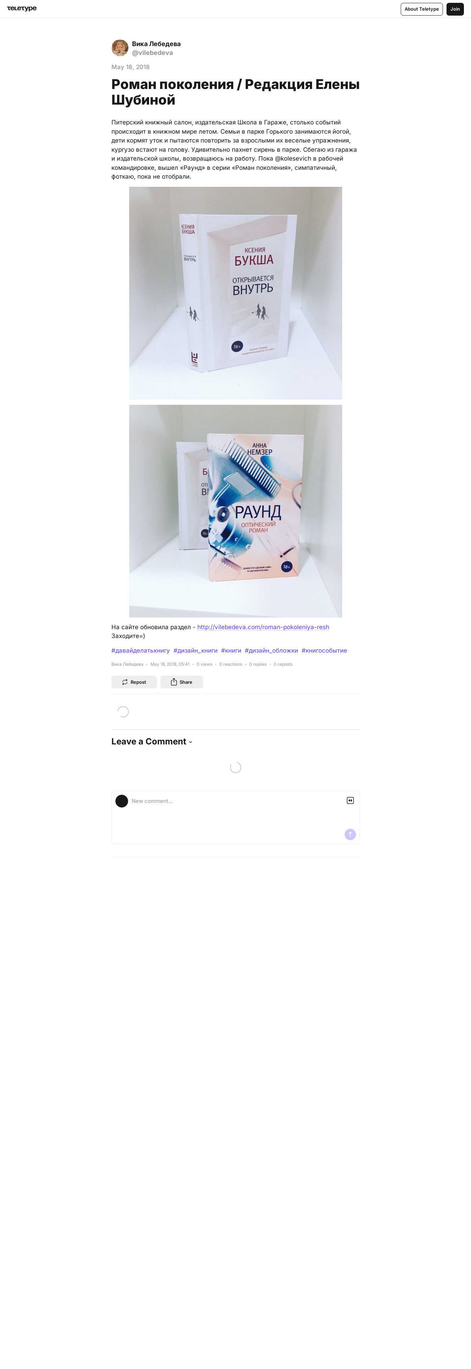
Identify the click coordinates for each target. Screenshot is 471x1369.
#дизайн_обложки (271, 650)
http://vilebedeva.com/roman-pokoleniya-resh (263, 627)
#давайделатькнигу (140, 650)
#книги (231, 650)
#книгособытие (324, 650)
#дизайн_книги (196, 650)
